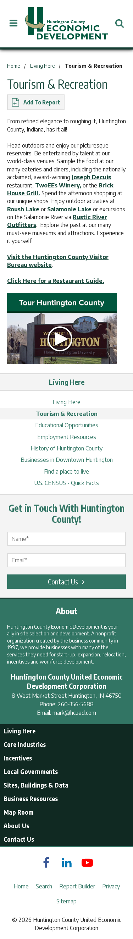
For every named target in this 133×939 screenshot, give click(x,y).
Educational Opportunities (66, 425)
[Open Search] (119, 23)
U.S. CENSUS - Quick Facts (66, 482)
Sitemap (66, 901)
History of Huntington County (66, 448)
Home (21, 886)
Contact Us (67, 581)
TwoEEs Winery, (58, 185)
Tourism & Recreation (67, 413)
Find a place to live (66, 471)
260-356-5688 (76, 704)
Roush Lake (23, 209)
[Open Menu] (14, 23)
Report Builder (77, 886)
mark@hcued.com (74, 712)
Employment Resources (66, 436)
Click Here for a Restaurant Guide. (55, 280)
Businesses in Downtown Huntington (67, 459)
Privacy (111, 886)
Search (44, 886)
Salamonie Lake (69, 209)
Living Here (66, 402)
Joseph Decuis (91, 177)
